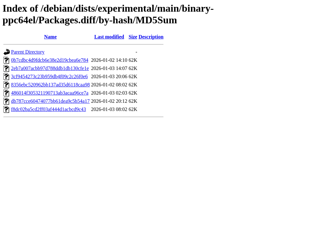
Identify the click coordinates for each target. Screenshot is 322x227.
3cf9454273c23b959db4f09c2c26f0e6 (49, 76)
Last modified (109, 36)
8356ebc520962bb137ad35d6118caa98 (50, 84)
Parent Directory (27, 52)
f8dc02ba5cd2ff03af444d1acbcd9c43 (48, 109)
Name (50, 36)
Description (151, 36)
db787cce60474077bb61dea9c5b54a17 (50, 101)
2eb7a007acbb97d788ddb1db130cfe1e (50, 68)
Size (133, 36)
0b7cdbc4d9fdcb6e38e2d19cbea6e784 (49, 60)
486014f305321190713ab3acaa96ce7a (50, 93)
